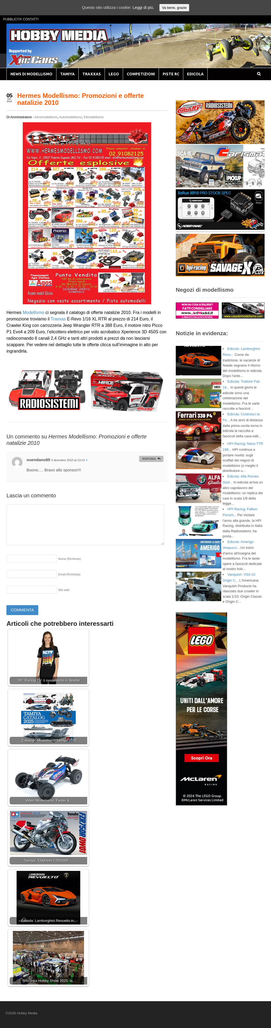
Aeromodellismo (46, 117)
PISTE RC (171, 74)
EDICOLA (195, 74)
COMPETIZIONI (141, 74)
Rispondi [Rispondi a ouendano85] (149, 458)
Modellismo (33, 312)
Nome (69, 558)
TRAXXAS (91, 74)
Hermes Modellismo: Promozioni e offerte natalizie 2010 (80, 99)
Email (69, 574)
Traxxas (58, 319)
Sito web (63, 589)
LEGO (114, 74)
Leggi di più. (143, 7)
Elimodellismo (94, 117)
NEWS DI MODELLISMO (31, 74)
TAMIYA (67, 74)
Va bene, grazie (174, 8)
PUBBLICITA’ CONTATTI (21, 19)
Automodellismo (70, 117)
